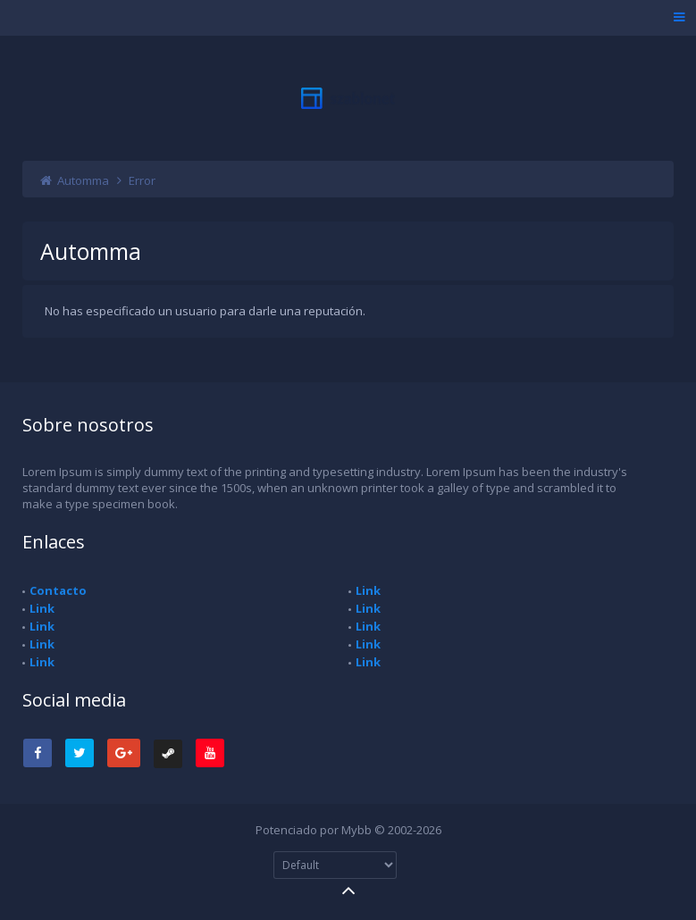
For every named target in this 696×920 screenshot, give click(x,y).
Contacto (58, 590)
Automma (83, 180)
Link (42, 608)
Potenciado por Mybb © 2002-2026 (348, 830)
